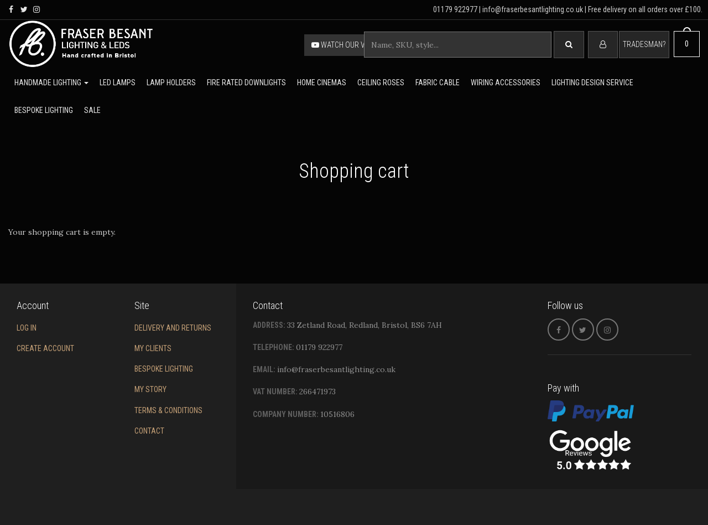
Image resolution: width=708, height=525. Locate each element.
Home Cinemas (321, 82)
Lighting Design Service (592, 82)
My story (150, 389)
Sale (92, 110)
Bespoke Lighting (163, 368)
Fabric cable (437, 82)
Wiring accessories (505, 82)
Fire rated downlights (246, 82)
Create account (45, 348)
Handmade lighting (51, 82)
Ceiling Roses (380, 82)
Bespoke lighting (43, 110)
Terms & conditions (168, 410)
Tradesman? (644, 44)
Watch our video (345, 44)
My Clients (152, 348)
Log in (27, 327)
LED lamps (118, 82)
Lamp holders (171, 82)
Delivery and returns (172, 327)
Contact (149, 430)
